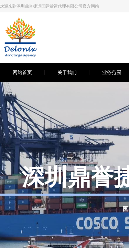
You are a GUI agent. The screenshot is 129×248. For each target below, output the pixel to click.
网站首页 (22, 72)
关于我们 (67, 72)
